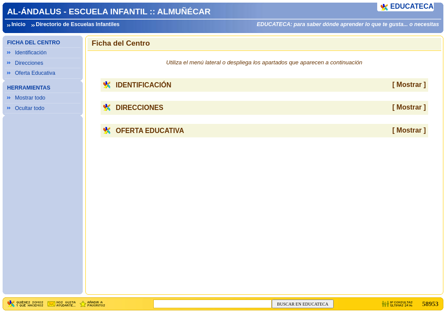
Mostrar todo (30, 98)
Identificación (31, 53)
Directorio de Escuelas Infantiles (77, 24)
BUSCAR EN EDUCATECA (302, 304)
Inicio (18, 24)
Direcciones (29, 63)
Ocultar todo (29, 108)
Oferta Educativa (35, 73)
